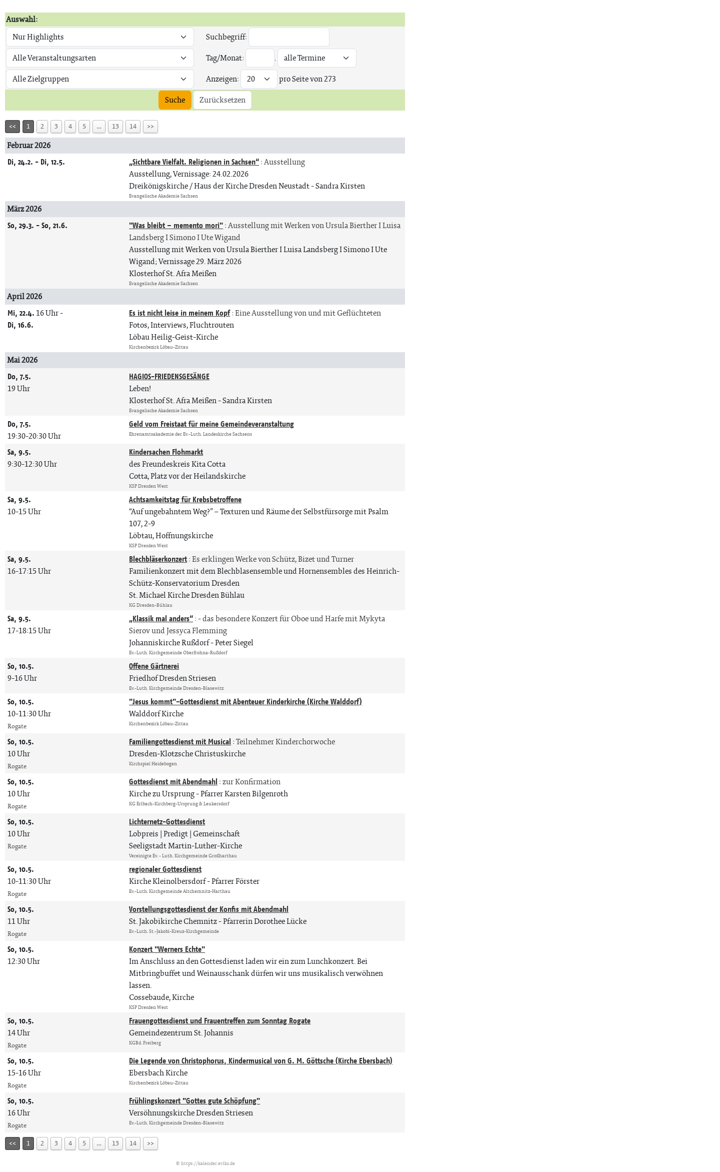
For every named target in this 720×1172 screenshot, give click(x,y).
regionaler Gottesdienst (165, 869)
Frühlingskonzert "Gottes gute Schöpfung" (194, 1100)
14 (133, 126)
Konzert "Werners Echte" (167, 949)
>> (150, 126)
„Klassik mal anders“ (161, 618)
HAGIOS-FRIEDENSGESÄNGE (169, 376)
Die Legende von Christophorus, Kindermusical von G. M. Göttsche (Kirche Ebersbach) (260, 1060)
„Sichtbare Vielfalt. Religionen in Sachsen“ (194, 162)
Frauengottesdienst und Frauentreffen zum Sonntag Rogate (219, 1020)
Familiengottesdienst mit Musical (180, 741)
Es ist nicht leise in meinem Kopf (179, 313)
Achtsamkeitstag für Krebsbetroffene (185, 499)
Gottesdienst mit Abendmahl (173, 781)
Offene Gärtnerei (154, 666)
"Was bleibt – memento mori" (176, 225)
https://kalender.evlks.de (208, 1163)
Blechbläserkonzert (158, 559)
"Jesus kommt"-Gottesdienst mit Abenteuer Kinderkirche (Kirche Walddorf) (245, 701)
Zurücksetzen (223, 100)
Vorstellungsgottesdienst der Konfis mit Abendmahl (208, 909)
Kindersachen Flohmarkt (166, 452)
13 (115, 126)
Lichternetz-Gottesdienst (167, 821)
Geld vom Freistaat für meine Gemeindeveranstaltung (211, 424)
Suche (175, 100)
